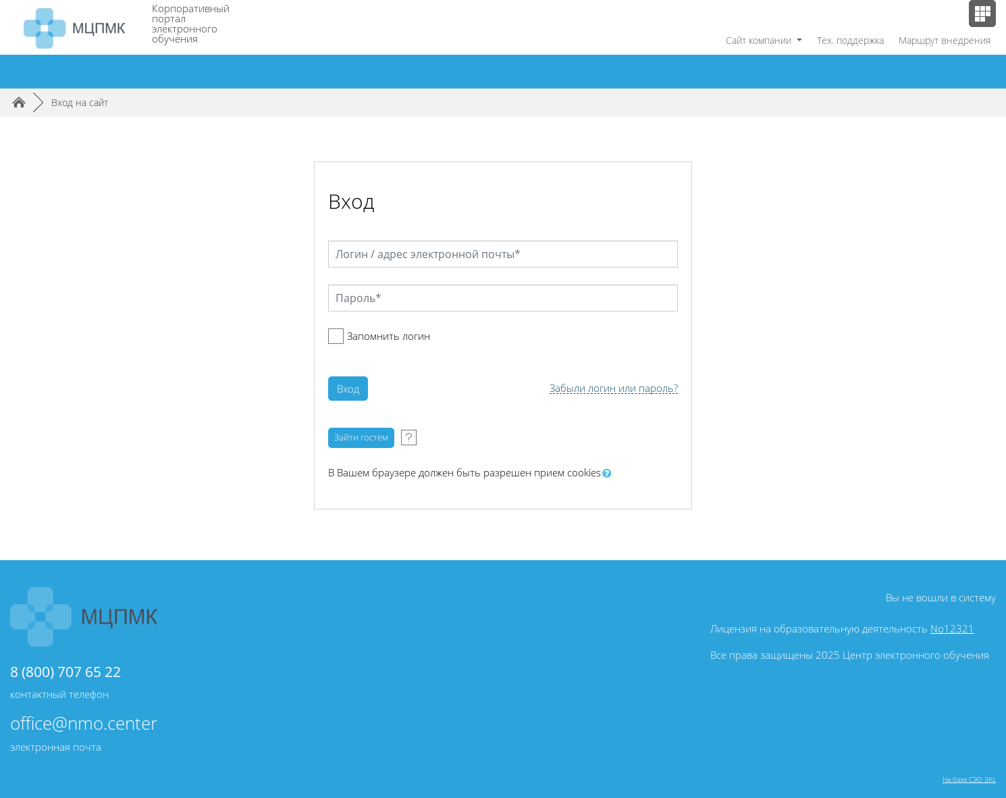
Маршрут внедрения (944, 40)
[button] (609, 473)
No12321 (952, 628)
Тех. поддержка (850, 40)
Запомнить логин (388, 336)
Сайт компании (760, 40)
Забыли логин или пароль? (614, 388)
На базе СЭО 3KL (969, 779)
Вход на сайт (79, 102)
